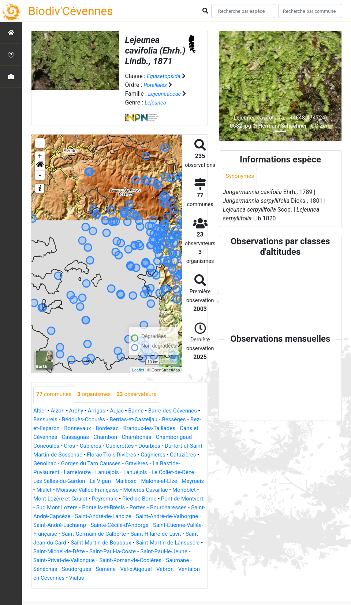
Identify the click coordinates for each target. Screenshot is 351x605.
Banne (141, 410)
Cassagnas (99, 437)
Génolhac (134, 463)
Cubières (136, 446)
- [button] (40, 175)
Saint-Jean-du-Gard (75, 551)
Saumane (73, 578)
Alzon (59, 410)
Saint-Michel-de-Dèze (118, 560)
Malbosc (71, 490)
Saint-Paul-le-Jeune (58, 569)
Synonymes (241, 176)
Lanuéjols (46, 481)
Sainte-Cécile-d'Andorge (125, 534)
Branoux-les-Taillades (166, 428)
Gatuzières (103, 463)
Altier (40, 410)
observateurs (142, 394)
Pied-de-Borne (105, 507)
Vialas (155, 586)
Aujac (120, 410)
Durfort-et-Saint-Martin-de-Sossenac (108, 454)
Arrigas (99, 410)
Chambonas (163, 437)
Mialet (166, 490)
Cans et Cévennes (56, 437)
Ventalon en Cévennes (113, 586)
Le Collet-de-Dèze (115, 481)
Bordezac (122, 428)
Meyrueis (142, 490)
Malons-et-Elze (106, 490)
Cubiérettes (167, 446)
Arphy (78, 410)
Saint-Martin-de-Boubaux (137, 551)
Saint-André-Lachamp (61, 534)
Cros (114, 446)
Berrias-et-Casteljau (142, 419)
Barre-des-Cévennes (180, 410)
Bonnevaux (91, 428)
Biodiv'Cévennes (70, 11)
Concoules (90, 446)
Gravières (72, 472)
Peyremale (68, 507)
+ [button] (40, 156)
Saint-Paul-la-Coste (174, 560)
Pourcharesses (146, 516)
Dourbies (44, 454)
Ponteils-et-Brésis (78, 516)
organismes (97, 394)
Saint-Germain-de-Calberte (115, 542)
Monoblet (144, 498)
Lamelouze (164, 472)
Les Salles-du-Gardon (170, 481)
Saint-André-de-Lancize (90, 525)
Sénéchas (102, 578)
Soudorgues (135, 578)
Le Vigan (44, 490)
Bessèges (185, 419)
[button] (40, 165)
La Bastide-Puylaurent (117, 472)
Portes (114, 516)
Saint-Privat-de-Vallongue (120, 569)
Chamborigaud (52, 446)
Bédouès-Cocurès (89, 419)
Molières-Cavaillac (104, 498)
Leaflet (138, 370)
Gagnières (71, 463)
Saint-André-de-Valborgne (158, 525)
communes (55, 394)
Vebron (70, 586)
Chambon (130, 437)
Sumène (166, 578)
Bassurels (49, 419)
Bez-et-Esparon (52, 428)
